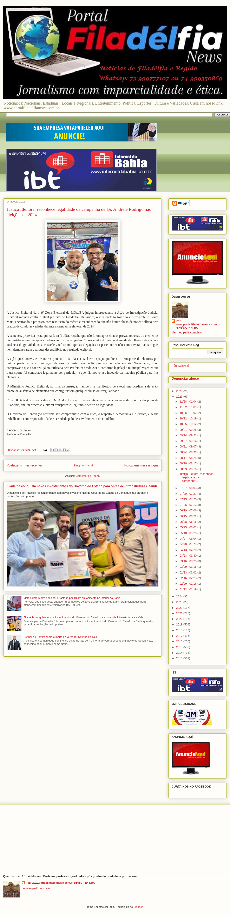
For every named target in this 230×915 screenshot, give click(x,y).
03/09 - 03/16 (188, 566)
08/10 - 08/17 (188, 463)
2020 (179, 619)
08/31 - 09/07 (188, 446)
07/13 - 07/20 (188, 499)
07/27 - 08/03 (188, 488)
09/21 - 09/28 (188, 429)
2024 (179, 596)
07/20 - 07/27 (188, 493)
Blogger (138, 906)
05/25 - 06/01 (188, 527)
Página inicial (83, 465)
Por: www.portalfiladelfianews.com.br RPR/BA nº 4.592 (198, 324)
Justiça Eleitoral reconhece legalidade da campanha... (196, 477)
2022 (179, 607)
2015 (179, 647)
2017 (179, 635)
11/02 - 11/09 (188, 407)
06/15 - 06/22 (188, 516)
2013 (179, 658)
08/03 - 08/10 (188, 469)
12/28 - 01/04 (188, 401)
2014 (179, 652)
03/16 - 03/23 (188, 561)
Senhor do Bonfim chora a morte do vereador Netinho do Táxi (60, 636)
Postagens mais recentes (25, 465)
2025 (179, 396)
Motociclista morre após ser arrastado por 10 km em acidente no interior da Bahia (72, 597)
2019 (179, 624)
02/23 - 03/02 (188, 572)
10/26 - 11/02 (188, 413)
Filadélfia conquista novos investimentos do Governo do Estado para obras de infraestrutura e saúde (82, 486)
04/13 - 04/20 (188, 550)
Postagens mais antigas (141, 465)
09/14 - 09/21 (188, 435)
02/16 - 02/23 (188, 578)
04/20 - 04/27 (188, 544)
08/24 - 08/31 (188, 452)
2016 (179, 641)
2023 (179, 602)
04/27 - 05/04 (188, 538)
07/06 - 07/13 (188, 504)
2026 (179, 391)
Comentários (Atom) (88, 475)
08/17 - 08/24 (188, 457)
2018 (179, 630)
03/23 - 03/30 (188, 555)
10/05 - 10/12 (188, 424)
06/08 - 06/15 (188, 521)
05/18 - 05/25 (188, 533)
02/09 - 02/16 (188, 583)
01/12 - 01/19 (188, 589)
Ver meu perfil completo (187, 332)
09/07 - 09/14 (188, 441)
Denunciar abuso (185, 378)
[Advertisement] (115, 839)
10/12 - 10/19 (188, 418)
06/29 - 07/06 (188, 510)
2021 (179, 613)
